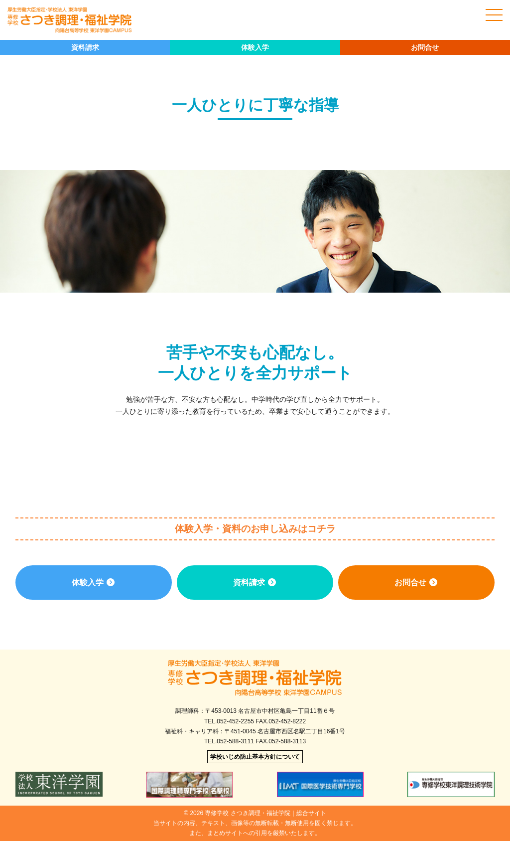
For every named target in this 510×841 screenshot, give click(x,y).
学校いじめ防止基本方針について (255, 756)
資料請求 (85, 47)
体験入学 (255, 47)
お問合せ (425, 47)
